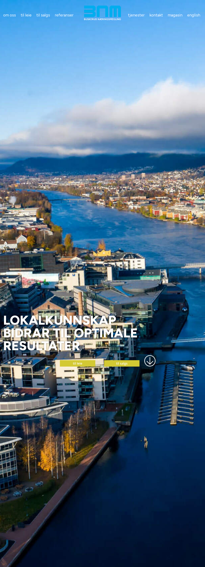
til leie (77, 363)
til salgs (122, 363)
